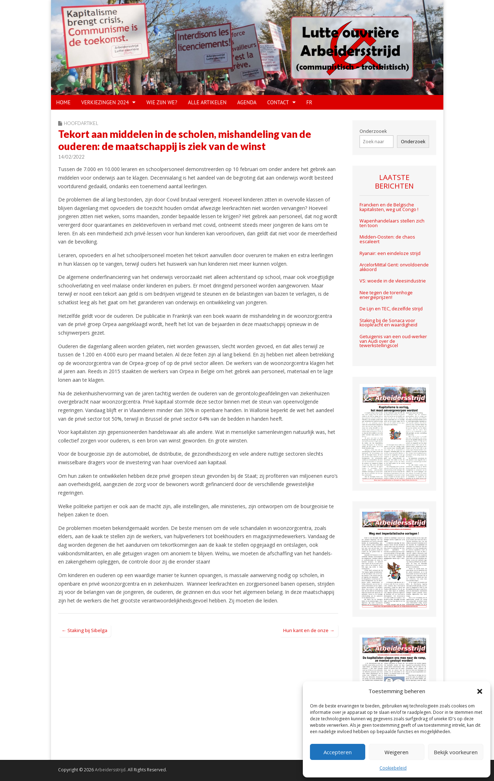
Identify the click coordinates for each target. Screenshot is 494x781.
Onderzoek (413, 142)
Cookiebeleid (393, 768)
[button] (479, 691)
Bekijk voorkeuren (456, 752)
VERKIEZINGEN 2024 (105, 102)
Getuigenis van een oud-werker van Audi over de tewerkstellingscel (393, 341)
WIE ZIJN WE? (161, 102)
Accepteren (338, 752)
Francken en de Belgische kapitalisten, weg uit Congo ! (389, 207)
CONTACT (278, 102)
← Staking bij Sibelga (84, 630)
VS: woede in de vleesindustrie (393, 281)
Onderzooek (373, 131)
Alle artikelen (207, 102)
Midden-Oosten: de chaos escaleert (387, 239)
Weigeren (396, 752)
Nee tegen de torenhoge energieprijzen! (386, 295)
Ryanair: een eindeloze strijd (390, 253)
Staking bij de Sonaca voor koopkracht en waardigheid (388, 322)
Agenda (246, 102)
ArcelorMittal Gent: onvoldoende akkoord (394, 267)
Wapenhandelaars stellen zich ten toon (392, 223)
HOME (63, 102)
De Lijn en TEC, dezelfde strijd (391, 309)
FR (309, 102)
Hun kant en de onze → (308, 630)
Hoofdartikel (81, 123)
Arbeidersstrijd (110, 770)
